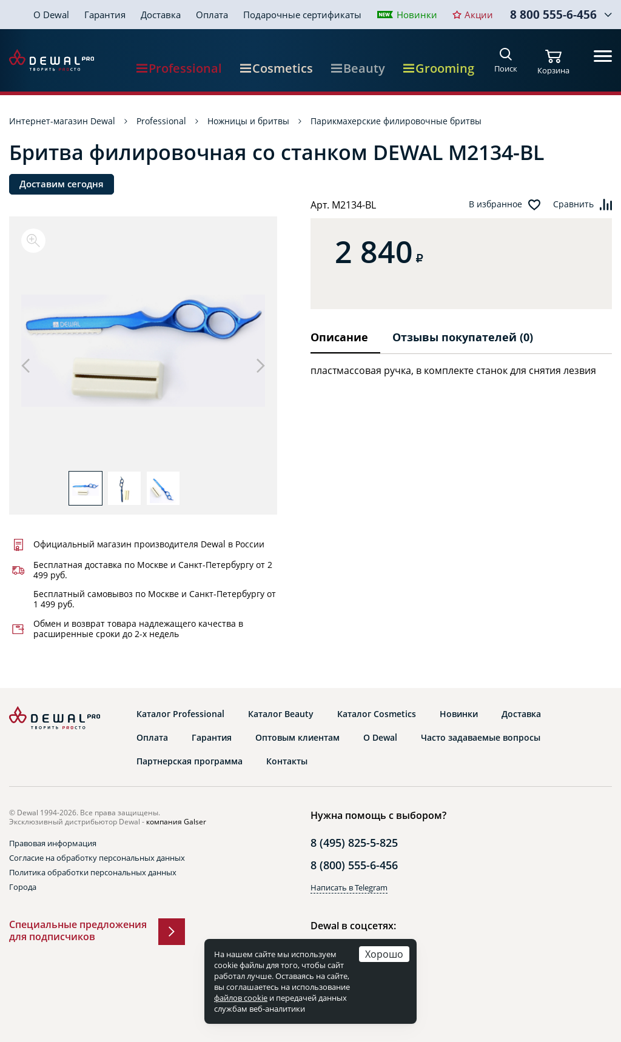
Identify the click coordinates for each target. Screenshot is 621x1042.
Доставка (161, 14)
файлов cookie (240, 997)
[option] (143, 350)
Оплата (212, 14)
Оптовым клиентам (297, 738)
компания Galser (176, 822)
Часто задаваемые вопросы (480, 738)
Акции (479, 14)
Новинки (417, 14)
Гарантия (105, 14)
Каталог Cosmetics (376, 714)
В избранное (495, 204)
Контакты (286, 761)
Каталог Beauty (281, 714)
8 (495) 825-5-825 (354, 842)
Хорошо (384, 954)
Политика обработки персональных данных (92, 872)
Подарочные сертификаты (302, 14)
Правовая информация (52, 843)
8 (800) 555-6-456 (354, 865)
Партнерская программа (189, 761)
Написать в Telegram (349, 887)
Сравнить (573, 204)
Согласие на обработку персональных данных (97, 857)
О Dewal (51, 14)
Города (22, 886)
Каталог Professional (180, 714)
